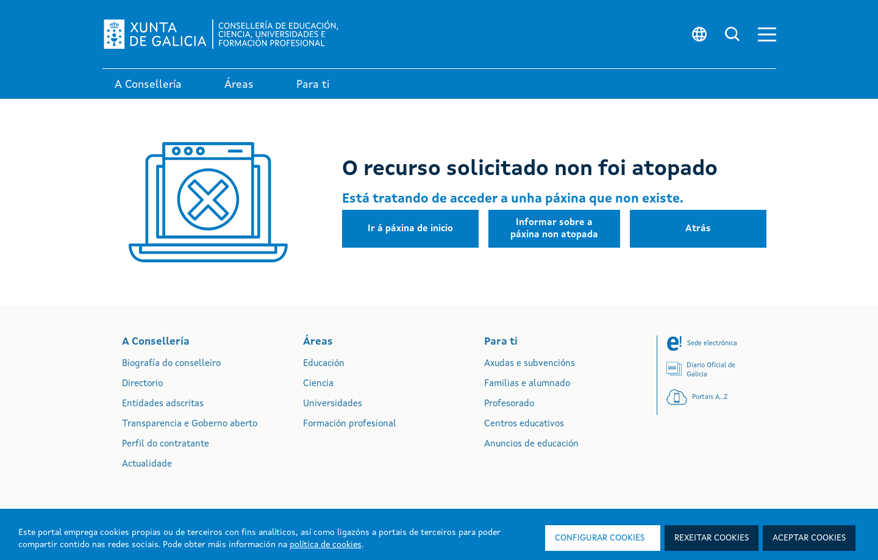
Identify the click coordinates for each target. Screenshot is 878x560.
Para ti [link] (313, 84)
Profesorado (509, 404)
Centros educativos (524, 424)
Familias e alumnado (527, 384)
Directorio (142, 384)
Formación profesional (349, 424)
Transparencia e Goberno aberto (189, 424)
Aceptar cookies (809, 538)
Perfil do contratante (165, 444)
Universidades (332, 404)
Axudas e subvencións (529, 363)
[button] (767, 34)
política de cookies (326, 544)
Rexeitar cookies (711, 538)
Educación (323, 363)
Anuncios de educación (531, 444)
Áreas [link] (239, 84)
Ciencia (318, 384)
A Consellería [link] (148, 84)
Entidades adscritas (163, 404)
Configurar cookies (599, 538)
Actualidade (147, 464)
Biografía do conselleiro (171, 363)
